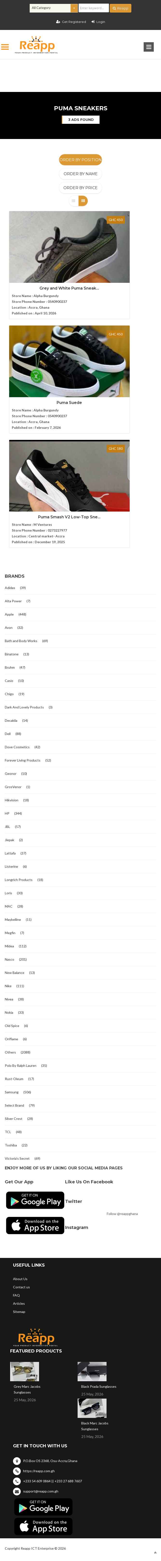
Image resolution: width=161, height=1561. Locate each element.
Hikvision (11, 667)
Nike (8, 853)
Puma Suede (118, 279)
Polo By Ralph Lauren (20, 932)
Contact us (21, 1154)
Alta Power (13, 468)
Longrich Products (19, 747)
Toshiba (11, 1012)
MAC (9, 773)
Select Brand (14, 972)
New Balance (14, 840)
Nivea (9, 866)
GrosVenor (13, 654)
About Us (20, 1146)
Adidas (10, 455)
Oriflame (11, 906)
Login (98, 22)
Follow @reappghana (122, 1081)
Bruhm (10, 534)
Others (10, 919)
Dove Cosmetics (17, 614)
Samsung (12, 959)
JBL (7, 694)
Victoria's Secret (17, 1025)
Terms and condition (102, 1431)
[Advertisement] (80, 68)
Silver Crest (13, 986)
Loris (8, 760)
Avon (9, 495)
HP (7, 680)
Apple (9, 481)
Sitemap (19, 1179)
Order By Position (81, 160)
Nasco (9, 826)
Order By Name (81, 174)
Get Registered (71, 22)
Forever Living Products (22, 627)
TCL (8, 999)
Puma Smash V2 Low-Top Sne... (42, 384)
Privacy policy (142, 1431)
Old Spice (12, 893)
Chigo (9, 561)
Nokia (9, 879)
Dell (8, 601)
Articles (19, 1170)
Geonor (10, 640)
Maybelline (13, 786)
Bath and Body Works (21, 508)
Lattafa (10, 720)
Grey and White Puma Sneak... (42, 279)
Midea (9, 813)
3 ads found (81, 120)
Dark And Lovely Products (24, 574)
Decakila (11, 587)
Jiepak (9, 707)
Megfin (10, 800)
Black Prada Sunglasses (98, 1253)
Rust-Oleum (14, 946)
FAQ (16, 1162)
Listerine (11, 733)
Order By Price (80, 188)
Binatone (12, 521)
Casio (9, 548)
